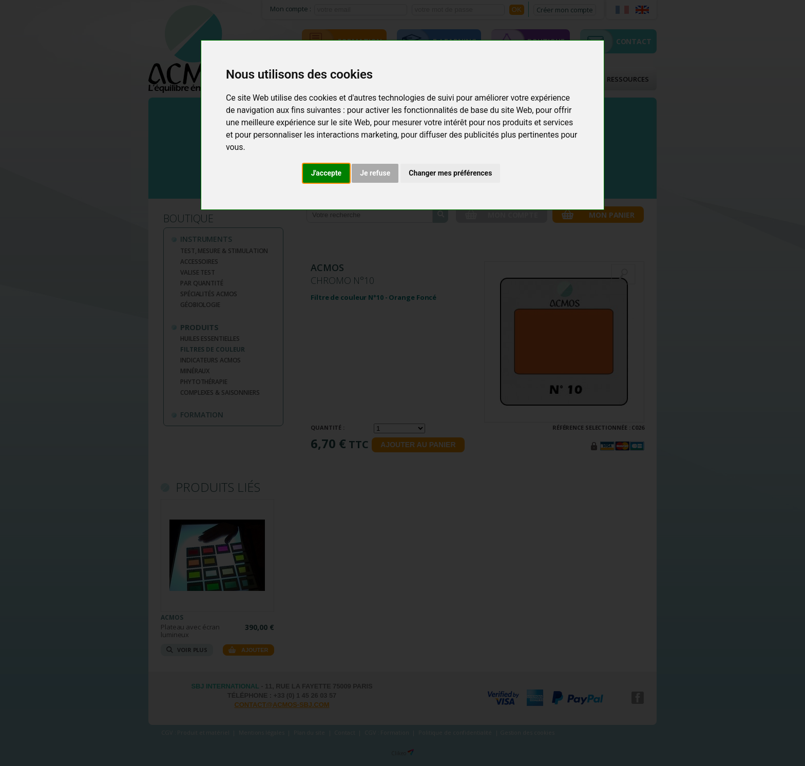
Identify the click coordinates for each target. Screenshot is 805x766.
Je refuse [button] (375, 173)
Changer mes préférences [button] (450, 173)
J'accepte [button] (326, 173)
